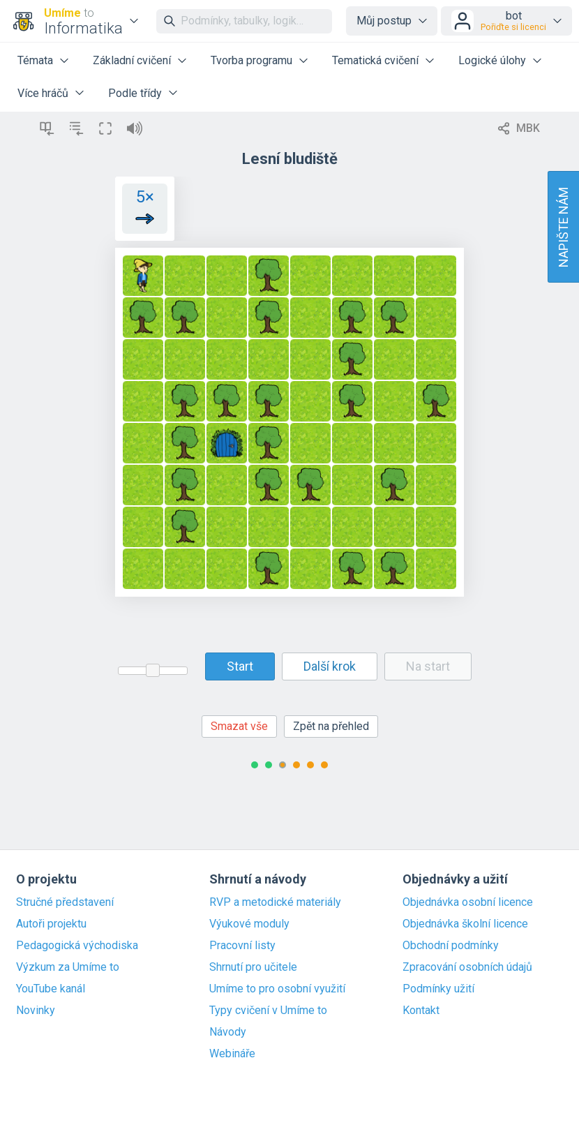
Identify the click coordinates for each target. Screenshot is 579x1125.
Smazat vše (239, 726)
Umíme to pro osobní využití (277, 989)
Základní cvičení (132, 60)
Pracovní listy (242, 945)
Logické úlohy (492, 60)
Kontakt (421, 1010)
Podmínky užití (438, 989)
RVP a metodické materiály (275, 902)
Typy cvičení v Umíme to (268, 1010)
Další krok (329, 666)
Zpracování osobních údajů (467, 967)
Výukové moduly (249, 924)
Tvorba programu (251, 60)
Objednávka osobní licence (468, 902)
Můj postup (384, 20)
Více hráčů (42, 93)
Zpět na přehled (331, 726)
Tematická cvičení (375, 60)
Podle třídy (135, 93)
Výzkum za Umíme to (67, 967)
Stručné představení (65, 902)
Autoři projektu (51, 924)
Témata (35, 60)
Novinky (35, 1010)
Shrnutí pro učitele (253, 967)
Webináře (232, 1054)
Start (240, 666)
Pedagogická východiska (77, 945)
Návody (227, 1032)
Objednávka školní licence (465, 924)
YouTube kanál (50, 989)
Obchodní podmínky (451, 945)
